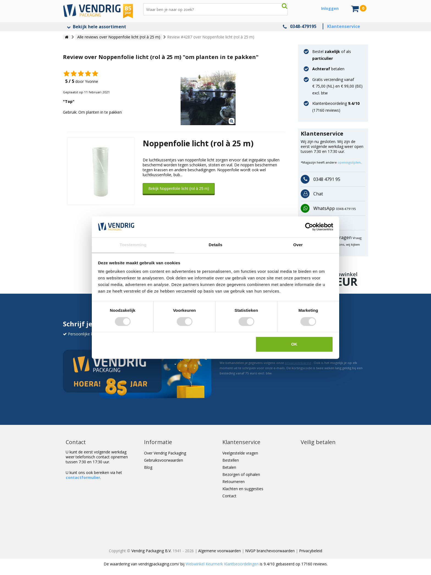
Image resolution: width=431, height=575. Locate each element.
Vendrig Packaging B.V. (151, 550)
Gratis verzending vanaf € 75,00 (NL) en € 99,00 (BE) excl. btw (337, 86)
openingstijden (349, 162)
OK (294, 344)
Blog (148, 467)
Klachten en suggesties (242, 488)
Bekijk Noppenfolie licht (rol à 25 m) (178, 188)
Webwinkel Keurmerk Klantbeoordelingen (222, 563)
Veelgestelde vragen (240, 453)
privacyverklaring (298, 363)
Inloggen (330, 8)
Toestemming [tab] (133, 245)
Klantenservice (343, 26)
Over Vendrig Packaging (165, 453)
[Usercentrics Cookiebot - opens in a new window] (309, 227)
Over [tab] (298, 245)
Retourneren (233, 481)
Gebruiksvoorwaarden (163, 460)
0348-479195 (303, 26)
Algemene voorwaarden (219, 550)
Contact (229, 495)
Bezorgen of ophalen (241, 474)
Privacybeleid (310, 550)
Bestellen (230, 460)
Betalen (229, 467)
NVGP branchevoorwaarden (270, 550)
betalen (328, 68)
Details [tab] (215, 245)
